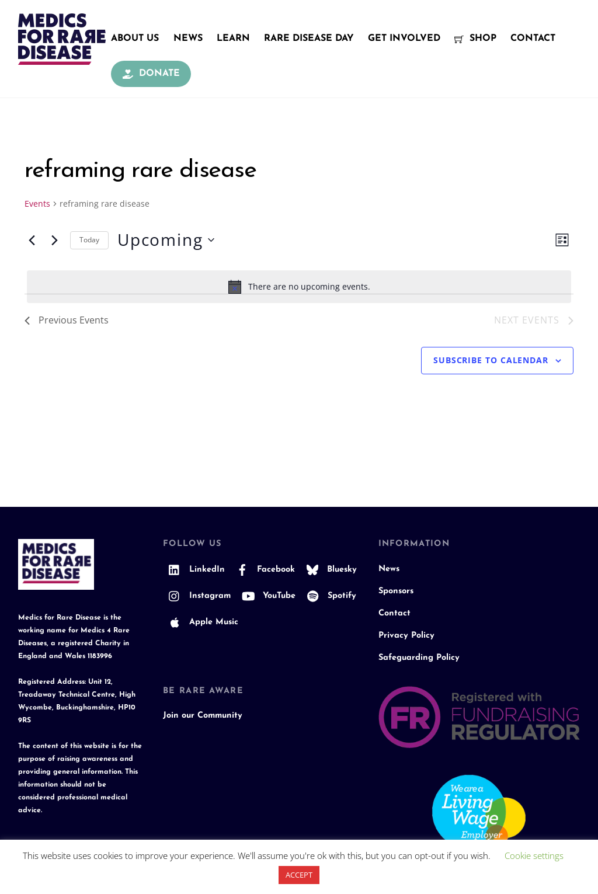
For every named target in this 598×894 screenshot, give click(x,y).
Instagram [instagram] (197, 596)
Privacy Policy (406, 635)
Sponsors (395, 591)
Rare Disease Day (309, 38)
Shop (475, 38)
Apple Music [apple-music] (200, 622)
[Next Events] (54, 240)
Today (89, 240)
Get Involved (404, 38)
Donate (151, 73)
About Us (135, 38)
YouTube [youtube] (266, 596)
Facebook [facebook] (263, 569)
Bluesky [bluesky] (329, 569)
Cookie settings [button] (534, 855)
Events (37, 203)
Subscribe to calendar (490, 360)
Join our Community (202, 715)
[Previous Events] (32, 240)
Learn (233, 38)
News (188, 38)
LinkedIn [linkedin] (194, 569)
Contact (532, 38)
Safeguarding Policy (419, 657)
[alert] (299, 286)
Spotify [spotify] (328, 596)
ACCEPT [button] (299, 874)
